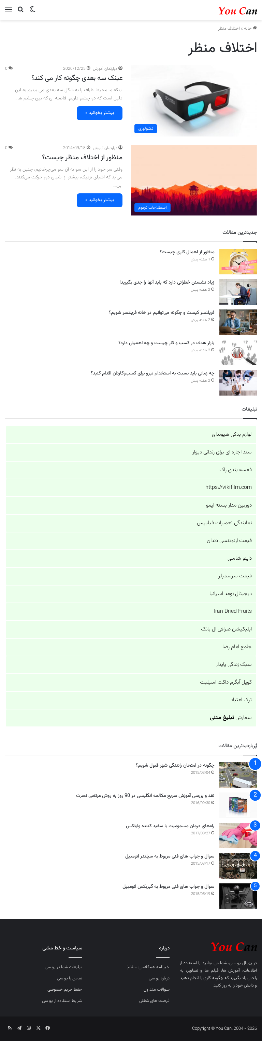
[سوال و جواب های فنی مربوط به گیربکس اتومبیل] (238, 896)
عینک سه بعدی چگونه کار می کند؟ (76, 78)
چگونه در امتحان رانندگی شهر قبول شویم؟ (175, 765)
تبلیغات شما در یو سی (63, 967)
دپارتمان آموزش (105, 69)
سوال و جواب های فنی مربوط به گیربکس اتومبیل (168, 887)
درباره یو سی (159, 978)
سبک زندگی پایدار (234, 664)
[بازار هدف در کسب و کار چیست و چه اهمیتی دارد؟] (238, 352)
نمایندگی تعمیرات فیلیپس (224, 523)
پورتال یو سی (240, 963)
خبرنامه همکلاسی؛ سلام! (148, 967)
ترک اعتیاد (241, 700)
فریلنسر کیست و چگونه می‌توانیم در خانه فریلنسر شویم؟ (161, 313)
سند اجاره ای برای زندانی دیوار (222, 452)
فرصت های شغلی (154, 1000)
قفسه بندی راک (235, 470)
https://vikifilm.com (228, 487)
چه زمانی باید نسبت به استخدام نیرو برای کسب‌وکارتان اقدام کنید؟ (152, 373)
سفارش (231, 717)
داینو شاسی (240, 558)
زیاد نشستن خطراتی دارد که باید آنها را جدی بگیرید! (166, 282)
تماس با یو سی (69, 978)
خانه (250, 28)
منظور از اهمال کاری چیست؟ (187, 252)
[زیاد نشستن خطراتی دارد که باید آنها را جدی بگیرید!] (238, 292)
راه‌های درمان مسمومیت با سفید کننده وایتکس (170, 826)
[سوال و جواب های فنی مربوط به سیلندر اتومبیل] (238, 866)
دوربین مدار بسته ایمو (229, 505)
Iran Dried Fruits (233, 611)
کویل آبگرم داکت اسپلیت (226, 682)
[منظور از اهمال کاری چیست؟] (238, 261)
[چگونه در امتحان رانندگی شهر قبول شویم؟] (238, 775)
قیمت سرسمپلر (235, 576)
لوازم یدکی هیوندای (232, 434)
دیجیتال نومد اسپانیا (230, 593)
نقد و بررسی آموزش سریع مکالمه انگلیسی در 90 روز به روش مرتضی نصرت (145, 796)
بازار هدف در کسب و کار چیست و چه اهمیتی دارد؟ (166, 343)
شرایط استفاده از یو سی (62, 1000)
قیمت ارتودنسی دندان (229, 540)
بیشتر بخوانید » (99, 113)
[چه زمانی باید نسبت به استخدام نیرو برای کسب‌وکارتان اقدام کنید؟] (238, 383)
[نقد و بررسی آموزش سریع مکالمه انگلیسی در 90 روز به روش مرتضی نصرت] (238, 805)
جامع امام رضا (237, 647)
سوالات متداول (157, 989)
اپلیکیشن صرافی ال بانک (226, 629)
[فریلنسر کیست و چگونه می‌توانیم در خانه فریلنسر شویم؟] (238, 322)
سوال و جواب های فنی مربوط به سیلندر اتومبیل (169, 856)
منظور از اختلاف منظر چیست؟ (82, 157)
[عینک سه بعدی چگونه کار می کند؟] (194, 100)
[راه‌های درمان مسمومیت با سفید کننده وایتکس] (238, 835)
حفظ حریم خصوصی (64, 989)
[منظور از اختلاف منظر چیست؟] (194, 180)
